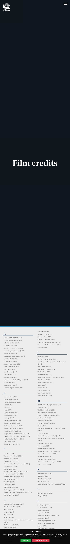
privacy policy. (59, 536)
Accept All (26, 540)
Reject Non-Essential (41, 540)
